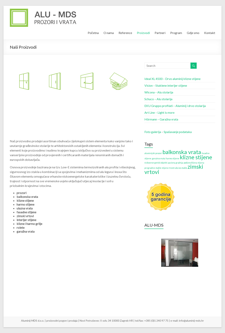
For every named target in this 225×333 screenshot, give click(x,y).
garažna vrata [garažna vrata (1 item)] (158, 158)
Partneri (160, 33)
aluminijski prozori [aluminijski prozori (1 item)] (153, 153)
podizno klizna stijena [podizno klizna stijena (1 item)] (194, 162)
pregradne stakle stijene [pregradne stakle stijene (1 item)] (156, 168)
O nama (109, 33)
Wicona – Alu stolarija (158, 92)
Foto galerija (152, 132)
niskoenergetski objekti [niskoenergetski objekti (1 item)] (155, 162)
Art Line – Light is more (159, 112)
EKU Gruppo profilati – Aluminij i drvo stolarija (175, 106)
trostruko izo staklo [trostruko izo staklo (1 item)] (178, 168)
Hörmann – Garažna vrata (161, 119)
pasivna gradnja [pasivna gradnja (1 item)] (175, 162)
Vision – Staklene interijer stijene (165, 85)
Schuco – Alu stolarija (158, 99)
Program (176, 33)
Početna (93, 33)
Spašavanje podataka (178, 132)
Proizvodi (143, 33)
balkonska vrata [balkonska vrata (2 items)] (182, 151)
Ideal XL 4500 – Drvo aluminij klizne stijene (172, 78)
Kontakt (209, 33)
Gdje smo (193, 33)
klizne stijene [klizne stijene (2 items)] (196, 157)
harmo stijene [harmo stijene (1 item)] (172, 158)
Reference (125, 33)
